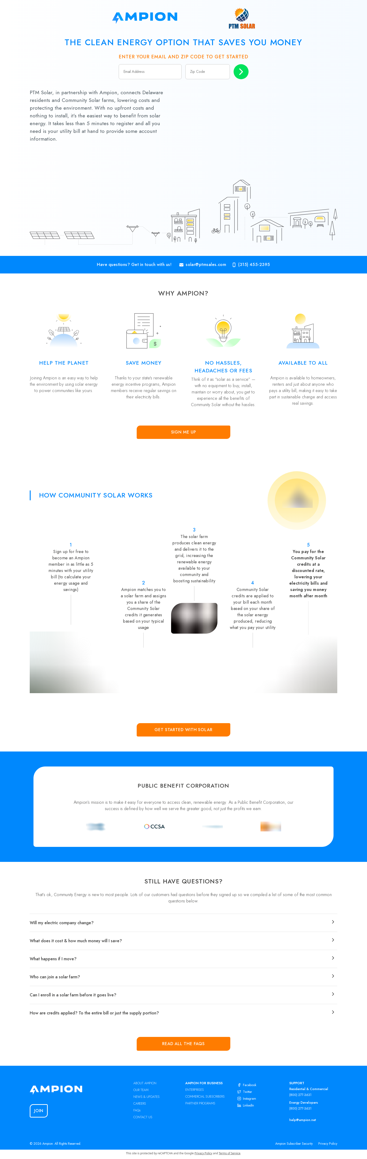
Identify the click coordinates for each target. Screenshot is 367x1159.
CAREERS (139, 1103)
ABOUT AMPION (144, 1083)
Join (39, 1111)
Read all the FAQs (183, 1044)
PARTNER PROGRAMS (200, 1103)
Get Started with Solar (183, 730)
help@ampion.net (302, 1120)
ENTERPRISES (194, 1089)
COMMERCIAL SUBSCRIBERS (205, 1096)
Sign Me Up (183, 432)
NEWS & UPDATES (146, 1096)
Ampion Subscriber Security (294, 1143)
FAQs (137, 1110)
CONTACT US (142, 1117)
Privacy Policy (327, 1143)
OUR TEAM (140, 1090)
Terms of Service (229, 1153)
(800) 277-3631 (300, 1094)
